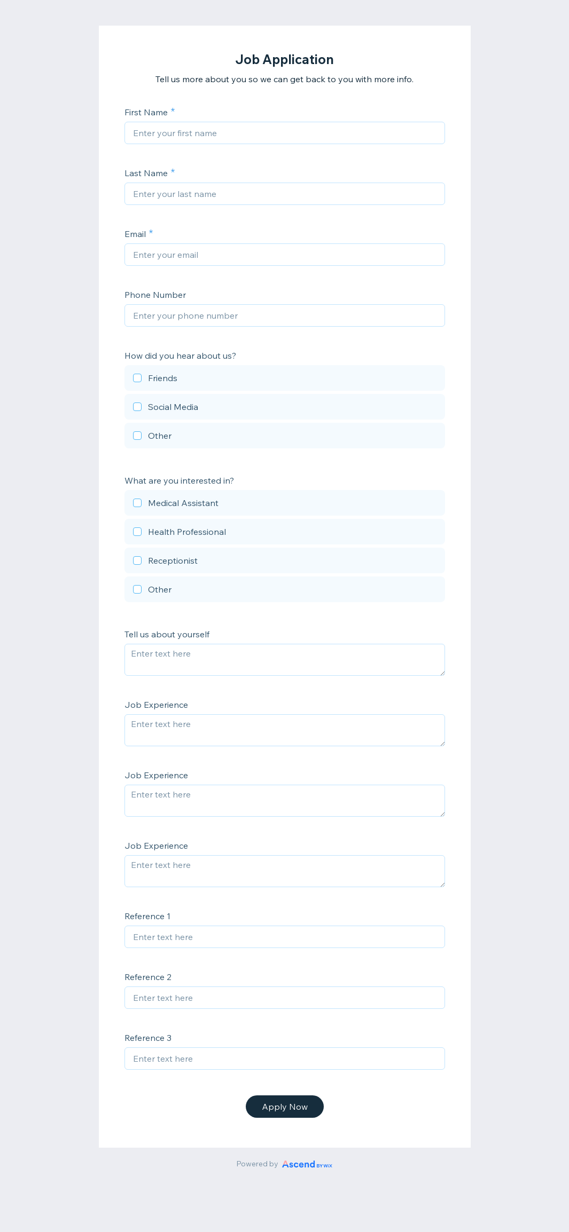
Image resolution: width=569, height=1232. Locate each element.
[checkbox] (284, 379)
